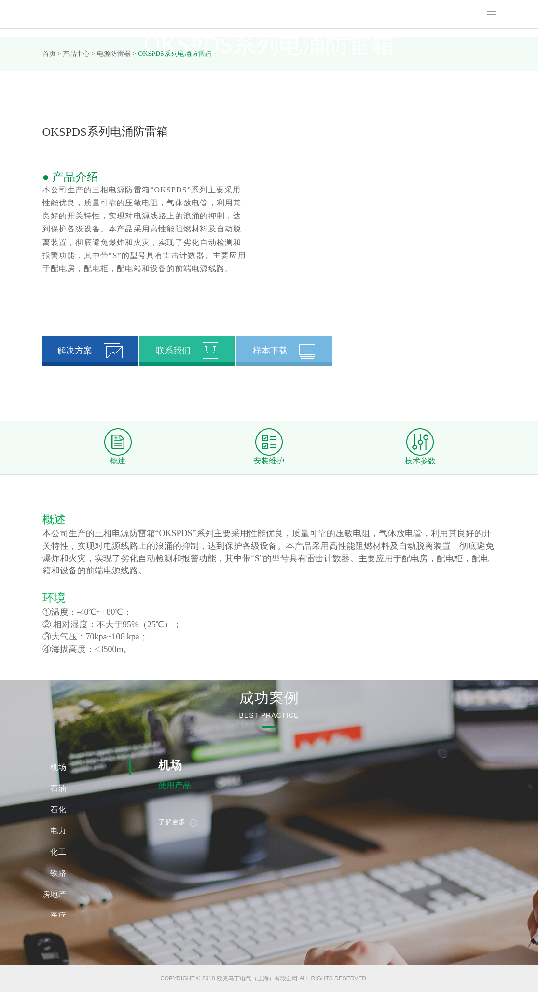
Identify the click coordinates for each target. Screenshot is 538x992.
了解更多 (177, 822)
